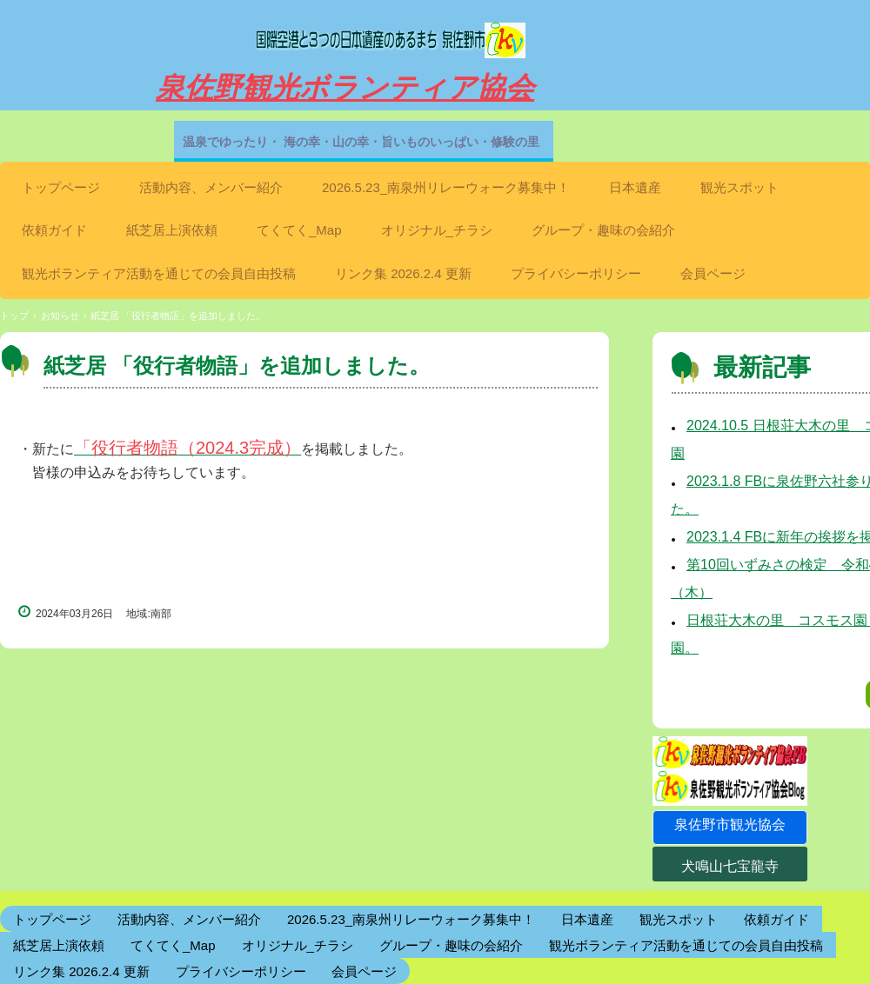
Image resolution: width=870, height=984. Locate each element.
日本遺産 (635, 187)
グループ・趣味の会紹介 (603, 230)
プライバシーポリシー (576, 273)
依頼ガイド (54, 230)
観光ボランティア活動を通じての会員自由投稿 (159, 273)
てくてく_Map (299, 230)
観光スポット (739, 187)
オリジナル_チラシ (436, 230)
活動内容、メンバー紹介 (211, 187)
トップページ (61, 187)
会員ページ (713, 273)
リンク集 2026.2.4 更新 (403, 273)
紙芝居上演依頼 (172, 230)
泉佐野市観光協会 (730, 824)
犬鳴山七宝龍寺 (730, 866)
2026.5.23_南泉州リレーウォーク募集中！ (446, 187)
